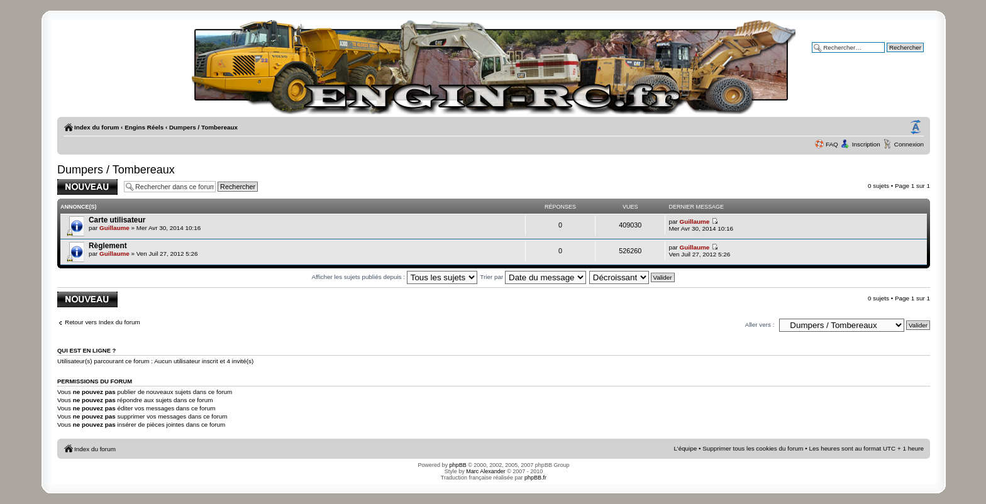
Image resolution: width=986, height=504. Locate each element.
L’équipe (685, 448)
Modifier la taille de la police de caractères (915, 127)
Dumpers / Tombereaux (203, 127)
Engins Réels (144, 127)
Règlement (108, 245)
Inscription (866, 144)
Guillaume (114, 227)
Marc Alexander (486, 471)
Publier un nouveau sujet (87, 187)
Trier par (533, 276)
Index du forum (96, 127)
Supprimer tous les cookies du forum (752, 448)
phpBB (458, 465)
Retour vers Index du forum (102, 322)
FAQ (832, 144)
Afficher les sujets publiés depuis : (394, 276)
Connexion (909, 144)
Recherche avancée (896, 56)
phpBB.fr (535, 477)
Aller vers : (760, 324)
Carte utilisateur (117, 220)
